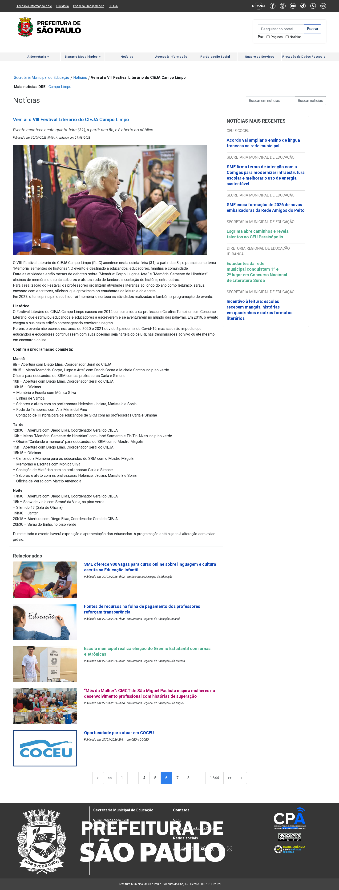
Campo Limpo (59, 86)
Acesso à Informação (171, 56)
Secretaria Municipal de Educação (41, 77)
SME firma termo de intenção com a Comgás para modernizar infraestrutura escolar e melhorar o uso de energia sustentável (266, 175)
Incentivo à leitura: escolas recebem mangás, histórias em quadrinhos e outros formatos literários (259, 310)
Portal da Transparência (88, 6)
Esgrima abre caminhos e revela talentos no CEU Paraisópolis (258, 234)
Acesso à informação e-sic (34, 6)
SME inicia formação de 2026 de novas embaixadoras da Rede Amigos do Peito (266, 207)
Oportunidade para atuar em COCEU (119, 732)
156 (178, 820)
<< (110, 778)
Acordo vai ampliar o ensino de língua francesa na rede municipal (263, 143)
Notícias (296, 37)
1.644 (214, 778)
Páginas (277, 37)
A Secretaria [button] (38, 56)
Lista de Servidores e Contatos (197, 828)
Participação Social (215, 56)
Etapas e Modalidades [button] (83, 56)
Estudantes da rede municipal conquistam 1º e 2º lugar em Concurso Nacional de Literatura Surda (257, 272)
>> (230, 778)
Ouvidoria (62, 6)
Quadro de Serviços (259, 56)
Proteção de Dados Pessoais (303, 56)
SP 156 (113, 6)
